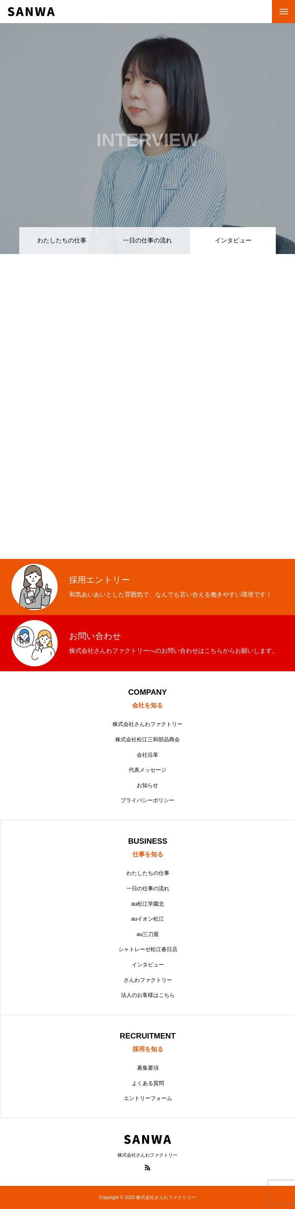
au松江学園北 (147, 904)
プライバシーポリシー (147, 800)
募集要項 (148, 1068)
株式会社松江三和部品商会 (147, 739)
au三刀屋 (148, 934)
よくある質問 (148, 1083)
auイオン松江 (147, 919)
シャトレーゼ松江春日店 (147, 949)
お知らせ (147, 785)
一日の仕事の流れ (147, 240)
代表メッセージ (147, 770)
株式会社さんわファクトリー (147, 724)
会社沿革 (147, 755)
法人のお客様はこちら (148, 995)
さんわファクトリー (148, 980)
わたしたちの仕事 (61, 240)
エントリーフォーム (148, 1098)
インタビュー (148, 965)
